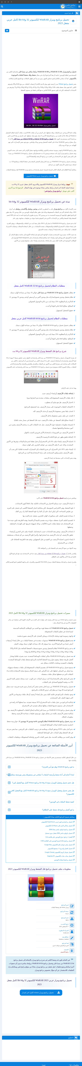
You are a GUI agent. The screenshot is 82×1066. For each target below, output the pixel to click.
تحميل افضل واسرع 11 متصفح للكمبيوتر (59, 893)
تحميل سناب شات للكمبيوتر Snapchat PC (59, 901)
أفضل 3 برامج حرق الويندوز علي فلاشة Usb (58, 882)
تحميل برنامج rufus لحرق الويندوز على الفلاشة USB (56, 885)
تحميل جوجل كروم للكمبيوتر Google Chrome (58, 897)
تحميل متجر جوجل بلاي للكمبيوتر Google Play (58, 889)
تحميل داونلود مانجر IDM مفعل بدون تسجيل (58, 878)
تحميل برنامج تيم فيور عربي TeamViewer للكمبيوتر (56, 866)
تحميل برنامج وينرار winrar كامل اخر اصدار (38, 1012)
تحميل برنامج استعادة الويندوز (63, 904)
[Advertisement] (41, 54)
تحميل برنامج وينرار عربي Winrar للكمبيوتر (39, 195)
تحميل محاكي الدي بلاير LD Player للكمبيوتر (58, 870)
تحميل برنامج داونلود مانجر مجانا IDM (60, 874)
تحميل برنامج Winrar (65, 88)
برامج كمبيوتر (68, 13)
